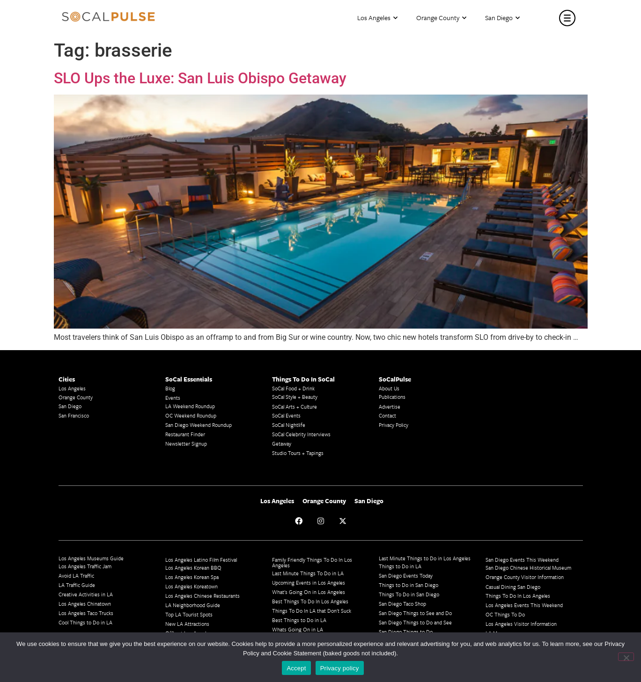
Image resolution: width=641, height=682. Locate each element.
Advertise (389, 407)
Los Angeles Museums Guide (91, 558)
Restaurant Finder (185, 434)
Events (172, 398)
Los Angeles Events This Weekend (524, 605)
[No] (626, 657)
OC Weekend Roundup (190, 415)
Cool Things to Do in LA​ (85, 622)
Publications (392, 397)
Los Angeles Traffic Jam (85, 566)
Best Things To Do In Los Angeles (310, 601)
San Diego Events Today (406, 575)
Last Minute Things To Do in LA (308, 573)
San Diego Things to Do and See (415, 622)
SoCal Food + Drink (293, 388)
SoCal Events (286, 415)
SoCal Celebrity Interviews (301, 434)
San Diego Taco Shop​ (402, 604)
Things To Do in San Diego (409, 594)
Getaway (281, 443)
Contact (387, 415)
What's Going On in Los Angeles (308, 592)
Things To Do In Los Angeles (518, 596)
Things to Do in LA (400, 566)
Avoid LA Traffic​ (76, 575)
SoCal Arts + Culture (294, 407)
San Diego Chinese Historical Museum (528, 568)
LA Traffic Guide (77, 585)
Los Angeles (377, 18)
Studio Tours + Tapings (298, 453)
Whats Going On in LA (297, 629)
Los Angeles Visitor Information (521, 624)
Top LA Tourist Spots (189, 614)
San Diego (502, 18)
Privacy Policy (393, 425)
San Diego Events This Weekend (522, 560)
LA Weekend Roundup (190, 406)
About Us (389, 388)
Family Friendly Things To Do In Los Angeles (312, 562)
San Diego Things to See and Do (415, 613)
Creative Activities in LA (86, 594)
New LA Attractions (187, 624)
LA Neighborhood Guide (192, 605)
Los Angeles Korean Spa (192, 577)
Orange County (441, 18)
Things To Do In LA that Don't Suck (311, 611)
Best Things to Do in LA (299, 620)
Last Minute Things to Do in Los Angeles (425, 558)
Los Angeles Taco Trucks (86, 613)
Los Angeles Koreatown (191, 586)
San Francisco (74, 415)
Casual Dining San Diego (513, 587)
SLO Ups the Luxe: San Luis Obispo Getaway (200, 78)
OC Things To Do (505, 614)
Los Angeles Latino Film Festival (201, 560)
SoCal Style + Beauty (294, 397)
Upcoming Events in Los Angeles (308, 583)
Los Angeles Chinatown (85, 604)
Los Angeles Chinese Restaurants (202, 596)
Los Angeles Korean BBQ (193, 568)
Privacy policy (339, 668)
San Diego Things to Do (406, 632)
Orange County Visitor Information (525, 577)
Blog (170, 388)
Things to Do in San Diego (408, 585)
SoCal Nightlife (288, 425)
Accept (296, 668)
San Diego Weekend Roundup (198, 425)
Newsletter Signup (186, 443)
